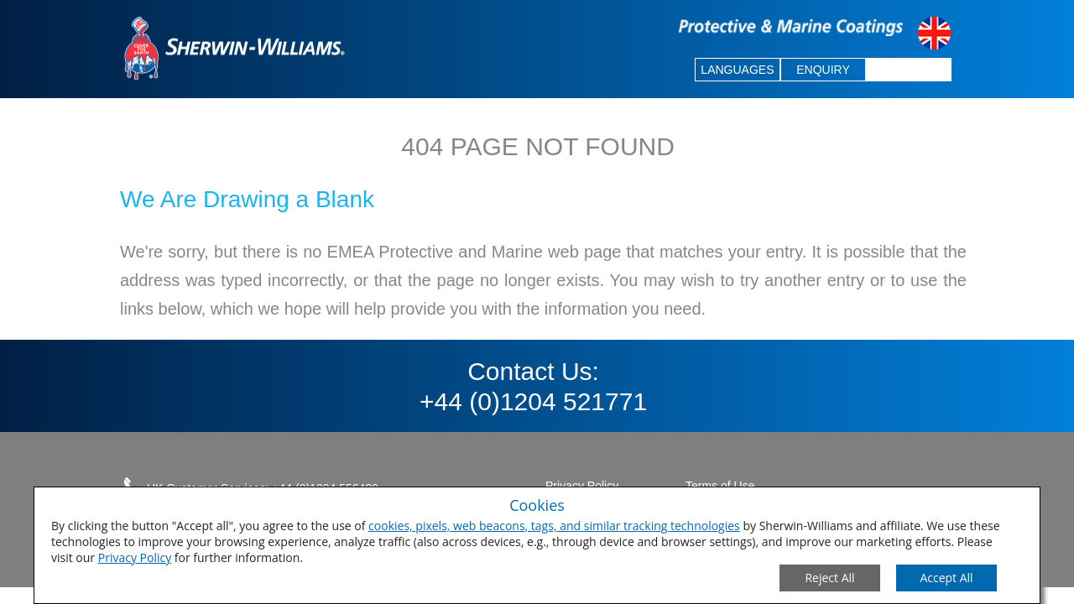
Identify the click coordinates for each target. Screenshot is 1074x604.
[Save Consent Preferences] (946, 578)
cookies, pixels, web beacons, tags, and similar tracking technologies (554, 526)
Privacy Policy (134, 557)
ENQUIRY (823, 69)
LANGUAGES (737, 69)
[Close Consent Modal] (829, 578)
